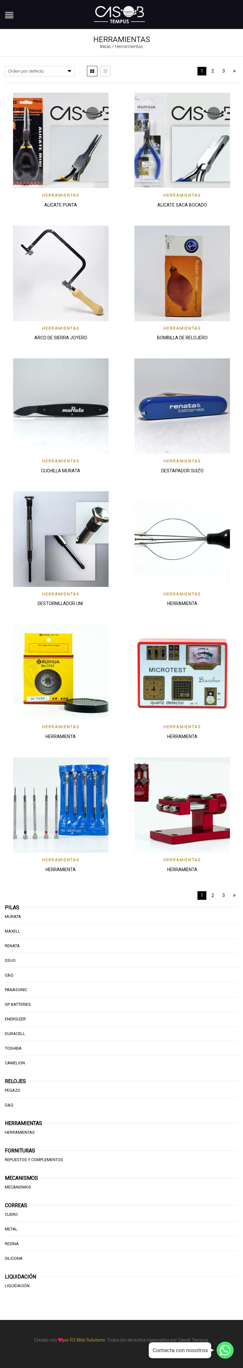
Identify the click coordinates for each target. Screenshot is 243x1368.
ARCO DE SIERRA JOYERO (60, 337)
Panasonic (16, 989)
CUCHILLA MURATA (60, 470)
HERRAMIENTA (182, 603)
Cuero (11, 1214)
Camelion (15, 1063)
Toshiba (13, 1048)
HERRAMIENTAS (20, 1132)
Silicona (14, 1258)
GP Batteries (18, 1004)
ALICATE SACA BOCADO (182, 205)
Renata (12, 945)
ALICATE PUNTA (60, 205)
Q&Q (9, 975)
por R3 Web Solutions (83, 1340)
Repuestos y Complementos (34, 1159)
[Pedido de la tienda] (40, 71)
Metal (11, 1229)
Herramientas (61, 195)
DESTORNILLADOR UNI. (61, 603)
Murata (13, 916)
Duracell (15, 1033)
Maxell (12, 931)
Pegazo (12, 1090)
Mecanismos (18, 1187)
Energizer (15, 1019)
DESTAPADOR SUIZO (182, 470)
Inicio (105, 46)
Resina (12, 1243)
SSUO (10, 960)
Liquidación (17, 1285)
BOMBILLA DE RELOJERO (182, 337)
